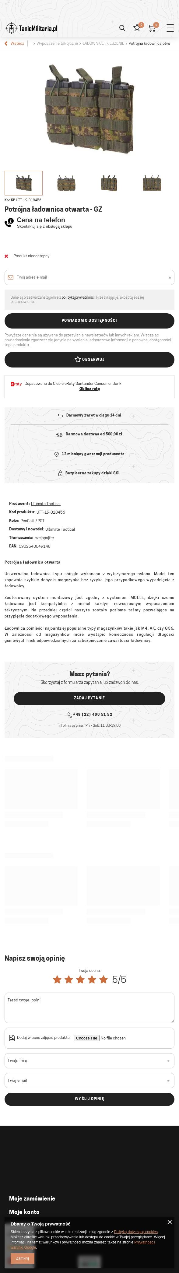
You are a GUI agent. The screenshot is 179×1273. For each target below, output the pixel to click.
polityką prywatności (78, 298)
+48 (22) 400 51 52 (92, 715)
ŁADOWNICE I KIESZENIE (103, 44)
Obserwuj (89, 359)
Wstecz (14, 43)
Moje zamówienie (32, 1199)
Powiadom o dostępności (89, 321)
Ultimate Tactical (46, 504)
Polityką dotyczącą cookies (136, 1232)
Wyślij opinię (89, 1099)
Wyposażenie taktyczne (57, 44)
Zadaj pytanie (89, 698)
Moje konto (24, 1212)
